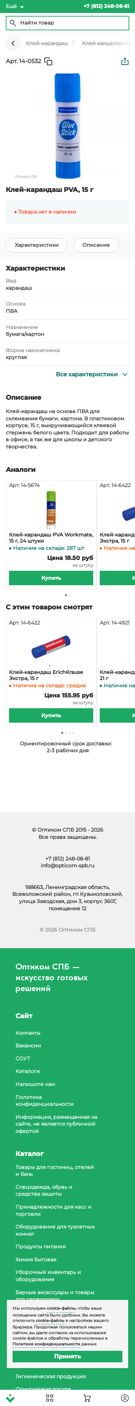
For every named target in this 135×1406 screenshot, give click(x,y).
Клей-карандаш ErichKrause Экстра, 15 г (46, 675)
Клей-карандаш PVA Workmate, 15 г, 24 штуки (51, 538)
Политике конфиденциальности (46, 1343)
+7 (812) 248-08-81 (67, 858)
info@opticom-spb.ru (67, 865)
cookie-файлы (61, 1308)
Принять (67, 1356)
